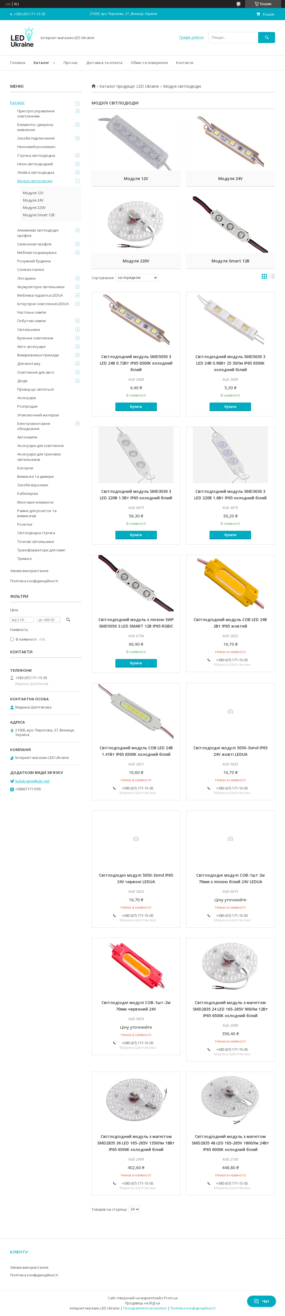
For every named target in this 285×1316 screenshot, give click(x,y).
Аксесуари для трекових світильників (39, 456)
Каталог (41, 62)
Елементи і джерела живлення (35, 127)
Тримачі (24, 558)
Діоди (22, 380)
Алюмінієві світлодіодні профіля (38, 233)
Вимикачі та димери (35, 476)
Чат (261, 1301)
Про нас (71, 62)
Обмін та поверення (149, 62)
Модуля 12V (136, 178)
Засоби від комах (32, 484)
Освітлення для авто (35, 372)
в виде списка (272, 278)
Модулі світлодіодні (34, 180)
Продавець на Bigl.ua (142, 1303)
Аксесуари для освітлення (40, 445)
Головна (17, 62)
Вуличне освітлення (35, 338)
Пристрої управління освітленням (36, 113)
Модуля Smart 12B (230, 261)
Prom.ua (171, 1298)
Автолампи (27, 437)
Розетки (24, 524)
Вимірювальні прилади (38, 355)
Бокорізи (25, 467)
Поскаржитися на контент (145, 1308)
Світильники (28, 329)
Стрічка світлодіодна (36, 155)
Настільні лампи (31, 312)
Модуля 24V (230, 178)
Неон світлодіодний (35, 163)
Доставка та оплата (104, 62)
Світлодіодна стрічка (36, 532)
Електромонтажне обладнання (33, 426)
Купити (136, 407)
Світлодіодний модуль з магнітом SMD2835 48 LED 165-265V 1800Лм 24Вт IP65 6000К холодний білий (230, 1143)
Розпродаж (27, 406)
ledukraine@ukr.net (32, 781)
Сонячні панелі (30, 269)
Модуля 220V (136, 261)
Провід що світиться (35, 389)
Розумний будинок (34, 261)
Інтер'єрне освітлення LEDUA (43, 303)
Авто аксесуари (31, 346)
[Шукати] (266, 37)
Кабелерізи (27, 493)
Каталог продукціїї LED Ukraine (129, 86)
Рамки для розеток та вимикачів (37, 513)
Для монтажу (28, 363)
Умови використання (29, 570)
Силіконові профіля (34, 244)
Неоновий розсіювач (36, 146)
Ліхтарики (26, 278)
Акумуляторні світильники (40, 286)
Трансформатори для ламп (41, 550)
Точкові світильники (35, 541)
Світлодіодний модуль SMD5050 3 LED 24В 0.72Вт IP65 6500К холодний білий (136, 363)
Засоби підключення (36, 138)
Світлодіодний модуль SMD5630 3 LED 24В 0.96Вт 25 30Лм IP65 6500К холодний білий (230, 363)
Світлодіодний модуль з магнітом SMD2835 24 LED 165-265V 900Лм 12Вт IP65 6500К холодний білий (230, 1009)
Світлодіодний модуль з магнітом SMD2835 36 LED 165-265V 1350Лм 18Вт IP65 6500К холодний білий (136, 1143)
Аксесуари (26, 397)
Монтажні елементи (35, 502)
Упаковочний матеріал (38, 415)
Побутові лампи (31, 320)
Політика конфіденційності (34, 580)
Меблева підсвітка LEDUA (40, 295)
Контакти (184, 62)
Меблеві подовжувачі (37, 252)
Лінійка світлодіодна (35, 172)
